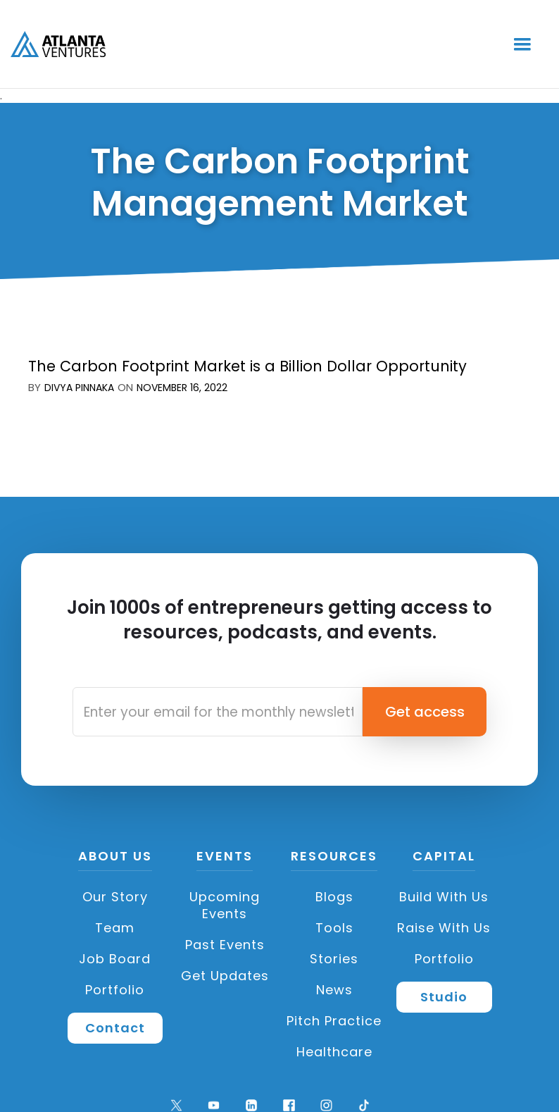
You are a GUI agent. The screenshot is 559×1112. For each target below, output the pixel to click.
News (334, 990)
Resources (334, 857)
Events (224, 857)
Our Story (115, 897)
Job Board (115, 959)
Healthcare (334, 1052)
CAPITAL (444, 857)
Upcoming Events (224, 905)
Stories (334, 959)
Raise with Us (444, 928)
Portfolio (114, 990)
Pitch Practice (334, 1021)
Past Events (225, 944)
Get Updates (225, 975)
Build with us (444, 897)
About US (115, 857)
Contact (115, 1028)
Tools (334, 928)
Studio (443, 997)
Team (114, 928)
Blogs (334, 897)
